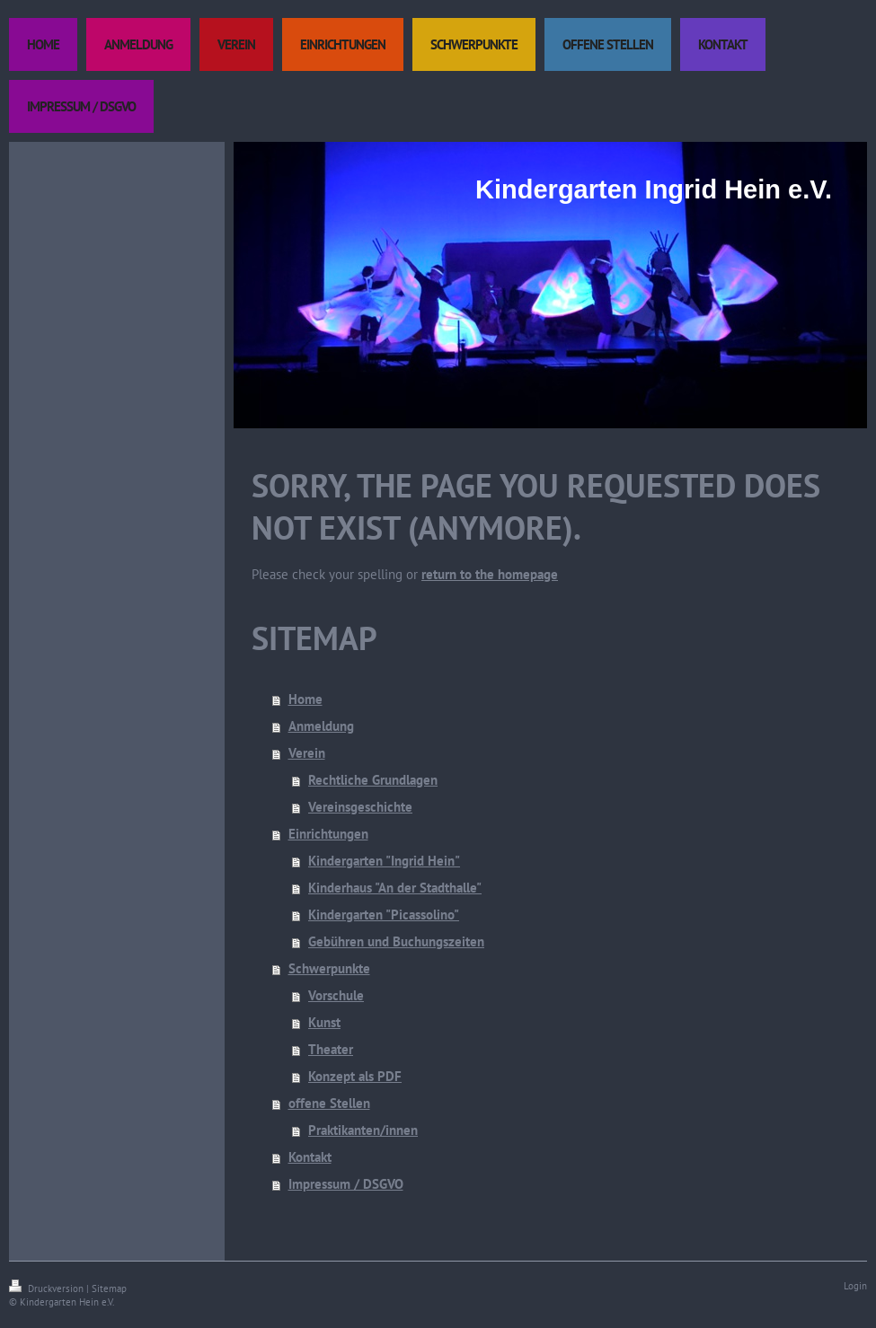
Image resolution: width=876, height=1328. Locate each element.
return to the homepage (489, 574)
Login (855, 1286)
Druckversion (47, 1288)
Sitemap (109, 1288)
